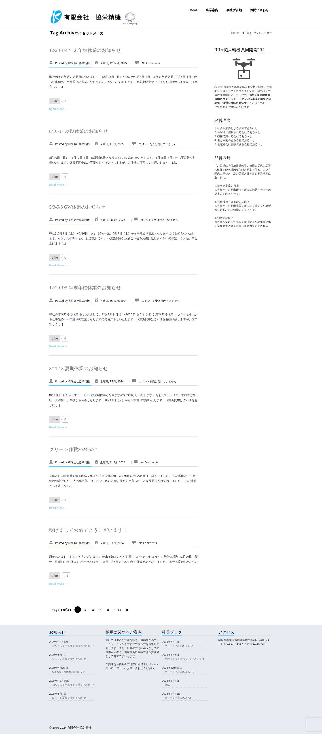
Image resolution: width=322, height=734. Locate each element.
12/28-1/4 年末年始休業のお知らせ (85, 50)
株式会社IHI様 (222, 87)
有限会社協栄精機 (79, 63)
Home (193, 10)
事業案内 (212, 10)
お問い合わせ (259, 10)
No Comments (151, 63)
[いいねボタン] (54, 101)
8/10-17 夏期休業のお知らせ (78, 131)
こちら (261, 103)
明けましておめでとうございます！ (88, 530)
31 (119, 609)
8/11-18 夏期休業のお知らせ (78, 368)
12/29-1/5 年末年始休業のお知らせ (85, 287)
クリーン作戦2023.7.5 (178, 698)
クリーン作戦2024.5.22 (73, 449)
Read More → (58, 109)
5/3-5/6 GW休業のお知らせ (77, 207)
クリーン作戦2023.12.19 (179, 672)
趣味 (167, 685)
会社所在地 (234, 10)
